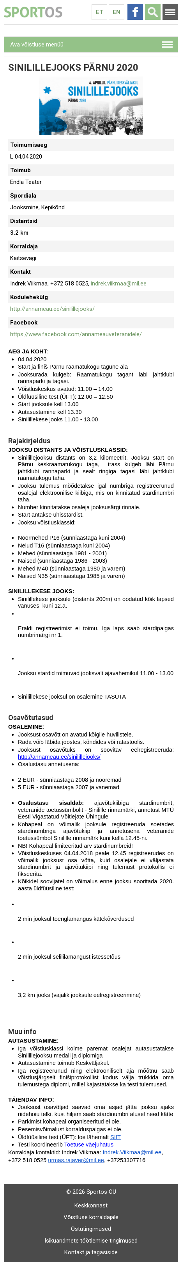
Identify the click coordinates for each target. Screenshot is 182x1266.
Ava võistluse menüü (37, 44)
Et (99, 12)
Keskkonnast (91, 1205)
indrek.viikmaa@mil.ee (119, 283)
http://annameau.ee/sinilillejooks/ (52, 308)
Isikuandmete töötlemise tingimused (91, 1240)
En (116, 12)
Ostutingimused (91, 1228)
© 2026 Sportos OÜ (91, 1191)
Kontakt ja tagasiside (91, 1252)
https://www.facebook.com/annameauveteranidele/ (76, 334)
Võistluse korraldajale (91, 1217)
